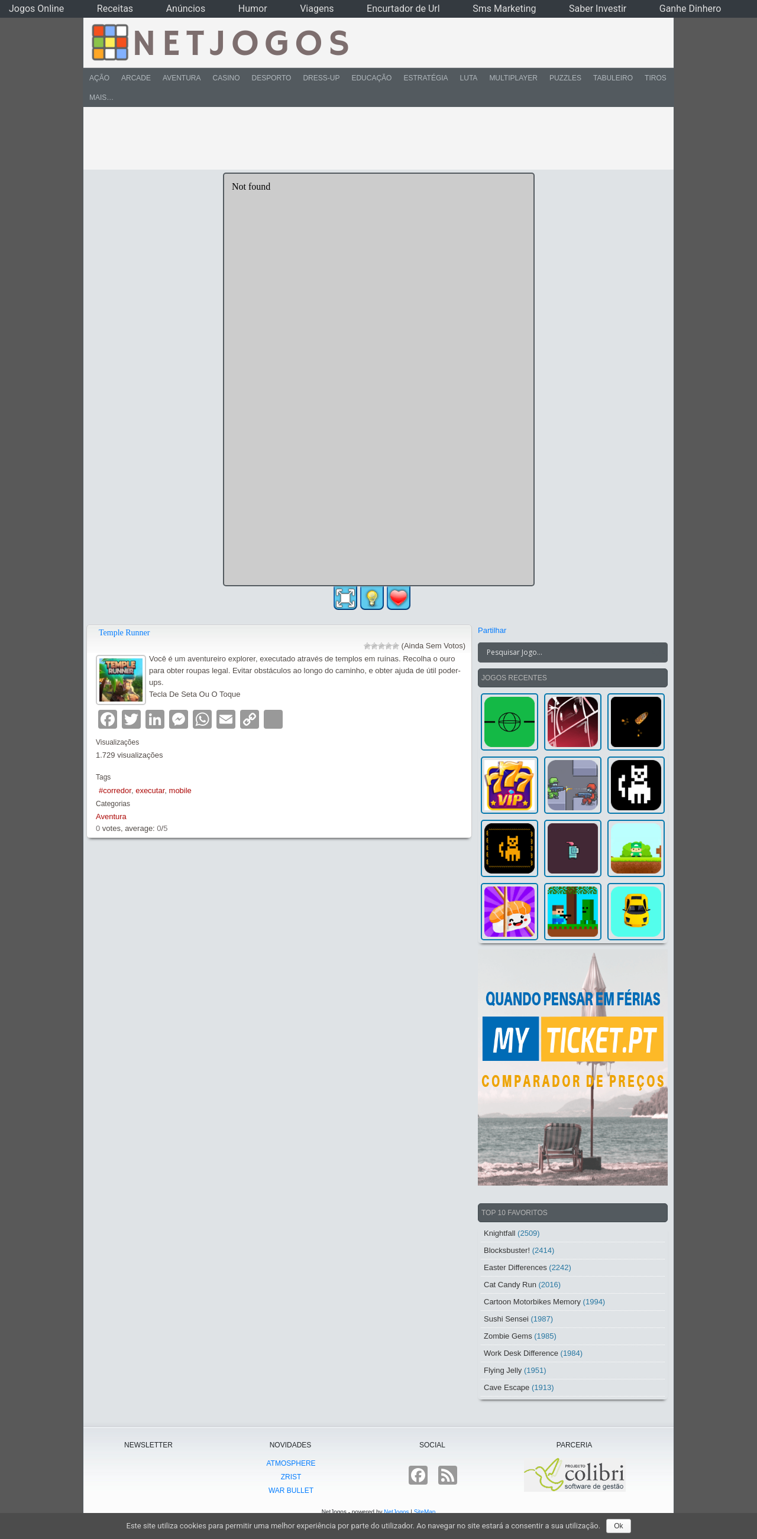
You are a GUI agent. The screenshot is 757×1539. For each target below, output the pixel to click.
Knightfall (499, 1233)
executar (149, 790)
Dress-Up (321, 78)
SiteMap (425, 1512)
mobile (180, 790)
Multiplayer (513, 78)
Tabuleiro (613, 78)
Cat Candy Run (510, 1284)
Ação (99, 78)
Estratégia (425, 78)
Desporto (272, 78)
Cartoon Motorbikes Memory (532, 1301)
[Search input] (566, 652)
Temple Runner (124, 632)
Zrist (291, 1477)
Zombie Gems (508, 1336)
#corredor (115, 790)
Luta (469, 78)
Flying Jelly (503, 1370)
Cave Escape (506, 1387)
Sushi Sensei (506, 1318)
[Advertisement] (370, 138)
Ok (618, 1526)
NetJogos (396, 1512)
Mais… (101, 97)
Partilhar (492, 630)
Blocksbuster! (507, 1250)
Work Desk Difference (521, 1353)
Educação (371, 78)
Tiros (656, 78)
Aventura (181, 78)
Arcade (136, 78)
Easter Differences (515, 1267)
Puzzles (565, 78)
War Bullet (290, 1490)
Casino (226, 78)
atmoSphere (290, 1463)
